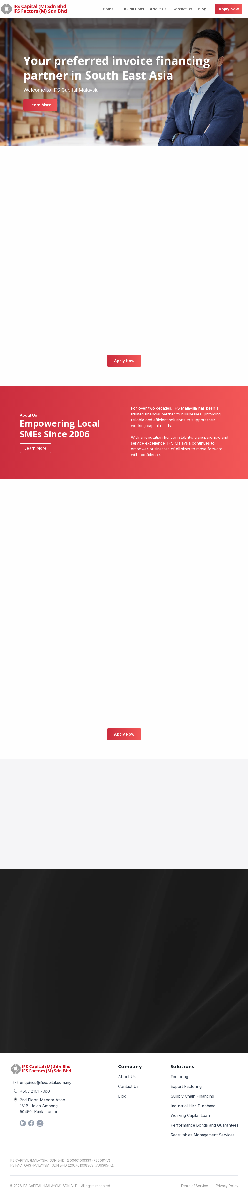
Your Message (143, 983)
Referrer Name (142, 960)
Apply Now (124, 360)
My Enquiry (175, 937)
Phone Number (143, 937)
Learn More (40, 104)
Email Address (143, 914)
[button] (197, 946)
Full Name (139, 891)
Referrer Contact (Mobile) (201, 960)
